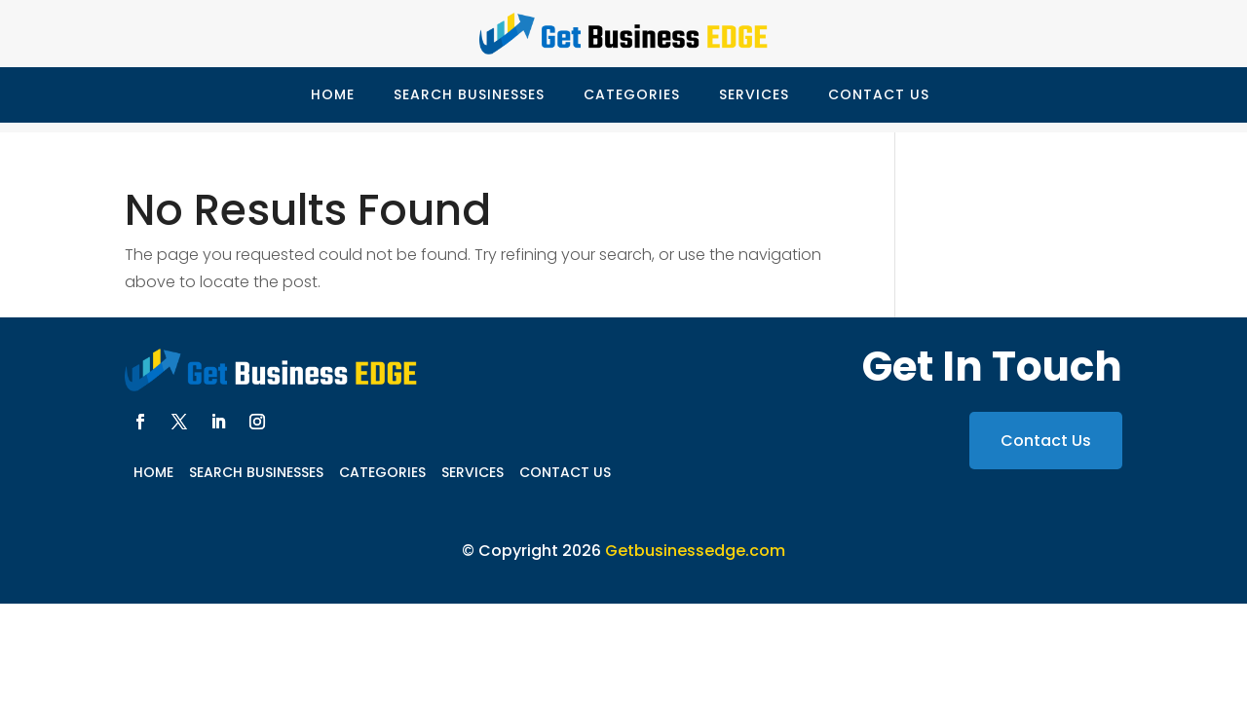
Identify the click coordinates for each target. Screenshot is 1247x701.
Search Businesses (469, 94)
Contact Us (878, 94)
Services (754, 94)
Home (333, 94)
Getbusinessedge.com (695, 550)
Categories (632, 94)
